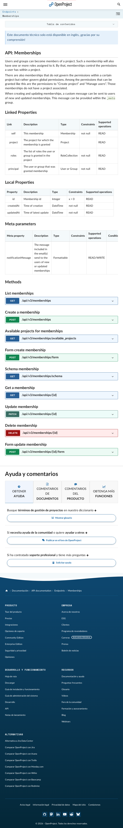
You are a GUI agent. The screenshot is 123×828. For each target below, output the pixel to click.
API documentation (41, 591)
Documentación (20, 591)
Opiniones (10, 657)
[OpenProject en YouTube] (64, 814)
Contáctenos (94, 805)
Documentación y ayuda (73, 677)
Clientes (65, 625)
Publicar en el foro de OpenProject (61, 540)
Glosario (65, 689)
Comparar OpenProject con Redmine (22, 786)
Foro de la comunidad (71, 702)
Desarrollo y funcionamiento (25, 669)
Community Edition (14, 638)
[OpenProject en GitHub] (44, 814)
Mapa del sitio (79, 805)
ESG (64, 618)
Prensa (65, 644)
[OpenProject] (7, 591)
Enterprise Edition (13, 644)
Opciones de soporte (15, 631)
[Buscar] (119, 4)
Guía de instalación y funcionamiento (22, 689)
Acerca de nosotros (71, 612)
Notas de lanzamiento (15, 715)
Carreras (66, 638)
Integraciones (11, 625)
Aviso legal (25, 805)
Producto (11, 605)
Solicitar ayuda (61, 562)
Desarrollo (10, 702)
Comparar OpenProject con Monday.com (24, 767)
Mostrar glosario (61, 518)
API (7, 709)
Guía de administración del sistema (21, 696)
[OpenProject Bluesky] (78, 814)
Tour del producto (13, 612)
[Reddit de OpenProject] (71, 814)
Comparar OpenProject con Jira (20, 747)
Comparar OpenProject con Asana (21, 754)
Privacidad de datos (61, 805)
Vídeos (65, 696)
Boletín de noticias (70, 651)
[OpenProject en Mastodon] (51, 814)
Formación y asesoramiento (74, 709)
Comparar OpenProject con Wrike (21, 773)
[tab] (19, 492)
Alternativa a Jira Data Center (19, 741)
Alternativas (14, 734)
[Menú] (5, 4)
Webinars (66, 722)
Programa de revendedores (74, 631)
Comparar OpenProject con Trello (21, 760)
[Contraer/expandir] (118, 13)
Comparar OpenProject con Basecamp (23, 780)
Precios (8, 618)
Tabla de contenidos (61, 24)
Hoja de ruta (11, 677)
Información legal (41, 805)
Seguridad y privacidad (15, 651)
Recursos (68, 669)
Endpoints (9, 11)
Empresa (67, 605)
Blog (64, 715)
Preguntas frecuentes (72, 683)
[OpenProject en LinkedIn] (58, 814)
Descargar (10, 683)
